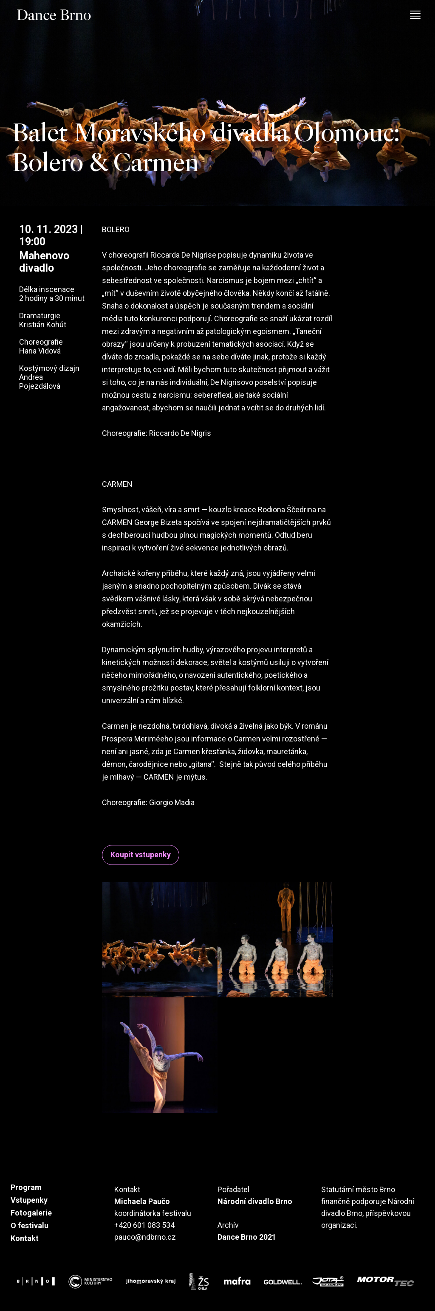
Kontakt (25, 1238)
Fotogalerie (31, 1213)
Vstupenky (29, 1200)
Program (26, 1187)
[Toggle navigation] (419, 17)
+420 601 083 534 (144, 1225)
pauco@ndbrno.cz (145, 1236)
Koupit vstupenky (140, 855)
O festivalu (29, 1226)
